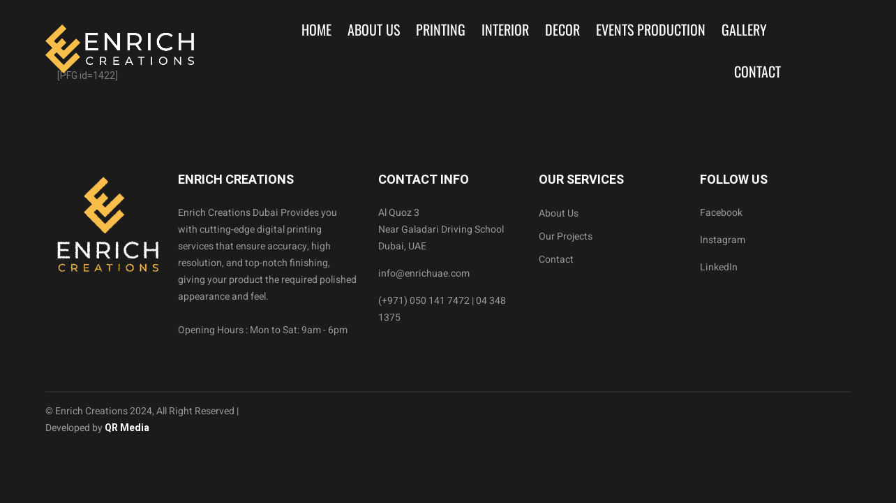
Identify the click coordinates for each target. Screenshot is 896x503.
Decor (562, 29)
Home (316, 29)
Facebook (721, 212)
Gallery (744, 29)
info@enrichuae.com (424, 273)
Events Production (650, 29)
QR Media (126, 428)
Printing (440, 29)
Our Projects (565, 236)
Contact (757, 71)
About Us (374, 29)
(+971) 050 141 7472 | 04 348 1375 (442, 309)
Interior (505, 29)
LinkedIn (719, 267)
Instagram (722, 240)
